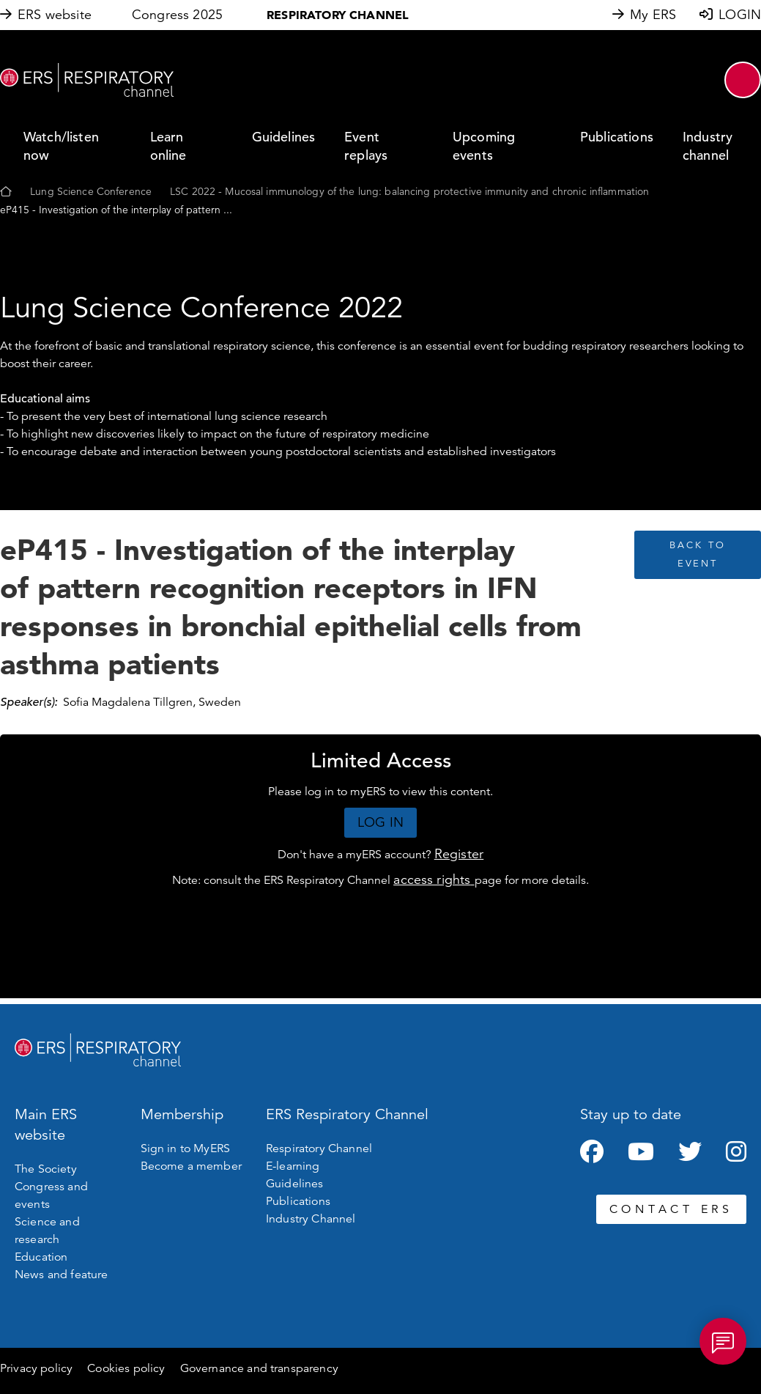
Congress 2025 (177, 15)
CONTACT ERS (671, 1209)
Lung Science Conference (91, 191)
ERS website (55, 15)
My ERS (653, 15)
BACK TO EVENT (697, 554)
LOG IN (380, 822)
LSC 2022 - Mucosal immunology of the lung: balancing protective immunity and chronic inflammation (409, 191)
